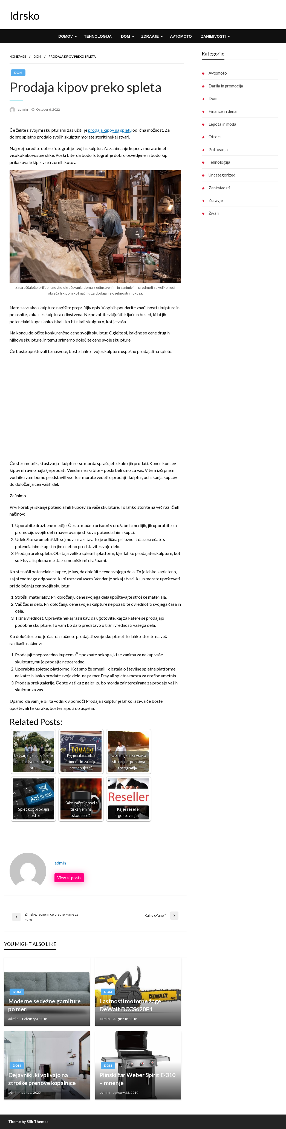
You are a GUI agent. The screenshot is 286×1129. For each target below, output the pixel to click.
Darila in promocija (226, 85)
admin (23, 109)
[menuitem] (66, 36)
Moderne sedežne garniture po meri (44, 1005)
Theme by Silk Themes (28, 1121)
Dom (125, 36)
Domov (65, 36)
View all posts (69, 877)
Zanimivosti (213, 36)
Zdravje (150, 36)
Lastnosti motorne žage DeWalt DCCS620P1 (130, 1005)
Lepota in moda (222, 124)
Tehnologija (98, 36)
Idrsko (24, 15)
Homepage (18, 56)
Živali (214, 213)
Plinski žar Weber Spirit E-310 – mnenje (137, 1078)
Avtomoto (181, 36)
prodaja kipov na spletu (110, 130)
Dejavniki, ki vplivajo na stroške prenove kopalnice (42, 1078)
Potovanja (218, 149)
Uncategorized (222, 174)
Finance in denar (223, 111)
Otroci (215, 136)
